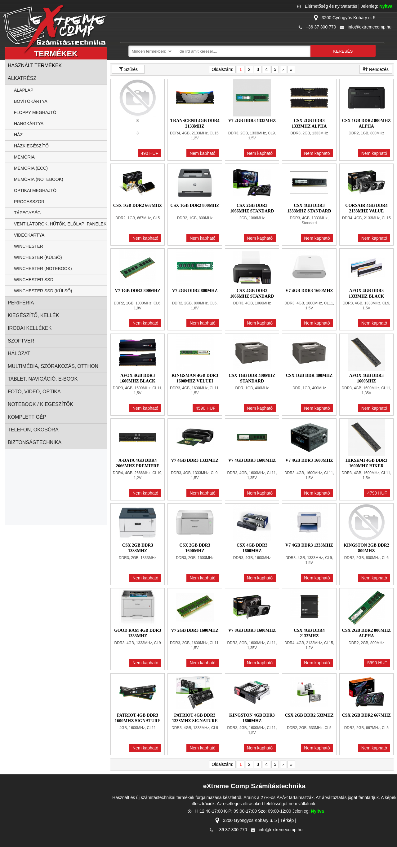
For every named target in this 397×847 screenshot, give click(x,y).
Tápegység (27, 212)
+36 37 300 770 (321, 26)
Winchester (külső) (38, 257)
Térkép (287, 820)
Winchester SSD (33, 279)
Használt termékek (35, 65)
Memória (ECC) (31, 168)
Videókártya (29, 235)
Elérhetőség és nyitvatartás (331, 6)
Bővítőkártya (30, 101)
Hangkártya (28, 123)
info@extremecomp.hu (369, 26)
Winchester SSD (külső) (43, 290)
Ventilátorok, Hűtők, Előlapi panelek (60, 223)
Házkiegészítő (31, 145)
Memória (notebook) (38, 179)
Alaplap (23, 90)
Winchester (28, 246)
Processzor (29, 201)
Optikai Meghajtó (35, 190)
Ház (18, 134)
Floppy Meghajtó (35, 112)
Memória (24, 157)
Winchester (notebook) (43, 268)
